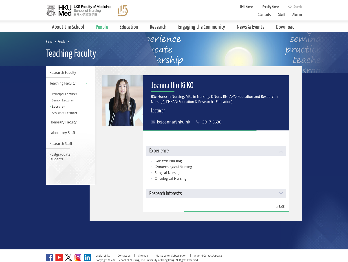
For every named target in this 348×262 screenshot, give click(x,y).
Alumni (297, 14)
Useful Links (103, 255)
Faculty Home (270, 7)
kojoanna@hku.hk (173, 122)
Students (264, 14)
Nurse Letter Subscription (171, 255)
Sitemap (143, 255)
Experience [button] (159, 151)
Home (49, 42)
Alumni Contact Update (208, 255)
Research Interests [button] (165, 193)
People (61, 42)
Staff (281, 14)
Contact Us (124, 255)
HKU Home (246, 7)
